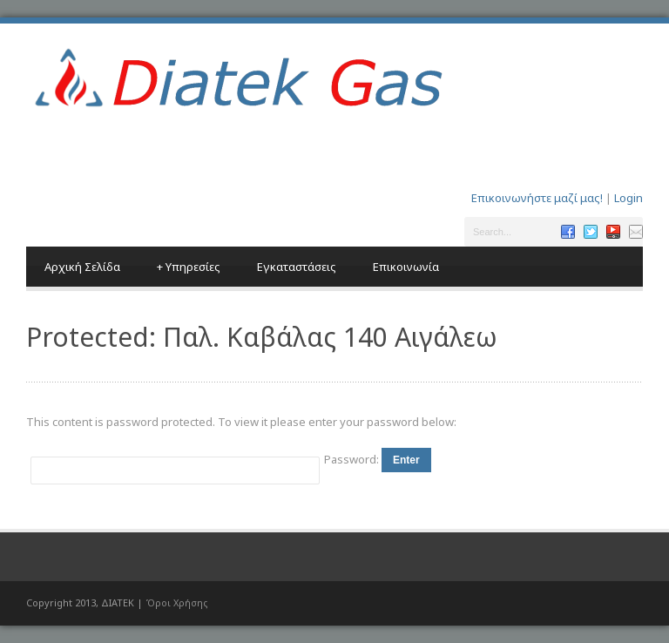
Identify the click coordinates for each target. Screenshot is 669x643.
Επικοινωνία (406, 266)
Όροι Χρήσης (176, 602)
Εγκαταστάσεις (296, 266)
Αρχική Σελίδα (82, 266)
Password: (353, 459)
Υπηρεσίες (188, 266)
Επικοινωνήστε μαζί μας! (537, 198)
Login (628, 198)
